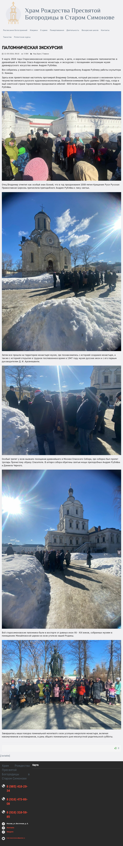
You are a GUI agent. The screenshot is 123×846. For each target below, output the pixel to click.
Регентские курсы (22, 37)
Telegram (10, 832)
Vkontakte (10, 828)
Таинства (7, 37)
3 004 (24, 54)
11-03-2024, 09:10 (10, 54)
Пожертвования (57, 30)
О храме (43, 30)
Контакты (105, 30)
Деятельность (73, 30)
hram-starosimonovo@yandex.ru (16, 838)
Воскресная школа (90, 30)
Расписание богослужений (15, 30)
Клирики (34, 30)
